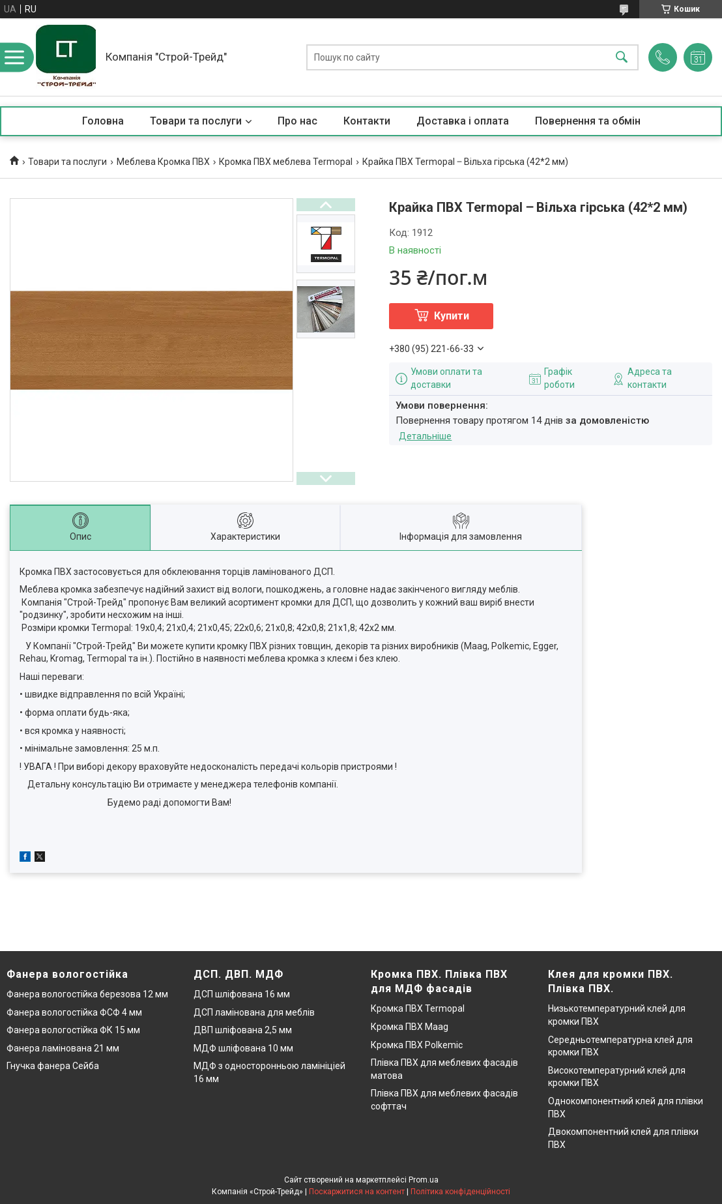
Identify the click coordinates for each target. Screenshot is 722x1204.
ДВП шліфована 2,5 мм (243, 1030)
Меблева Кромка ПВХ (163, 161)
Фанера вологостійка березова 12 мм (87, 994)
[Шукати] (621, 57)
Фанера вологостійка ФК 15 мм (73, 1030)
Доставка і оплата (462, 121)
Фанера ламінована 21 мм (63, 1048)
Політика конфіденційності (460, 1191)
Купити (451, 316)
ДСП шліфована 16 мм (242, 994)
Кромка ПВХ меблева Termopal (286, 161)
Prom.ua (424, 1179)
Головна (103, 121)
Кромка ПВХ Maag (409, 1026)
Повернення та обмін (588, 121)
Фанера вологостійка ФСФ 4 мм (74, 1012)
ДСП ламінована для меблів (254, 1012)
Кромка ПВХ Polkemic (417, 1045)
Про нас (297, 121)
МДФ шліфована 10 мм (243, 1048)
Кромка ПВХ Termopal (418, 1008)
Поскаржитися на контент (357, 1191)
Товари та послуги (196, 121)
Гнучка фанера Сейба (53, 1066)
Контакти (366, 121)
